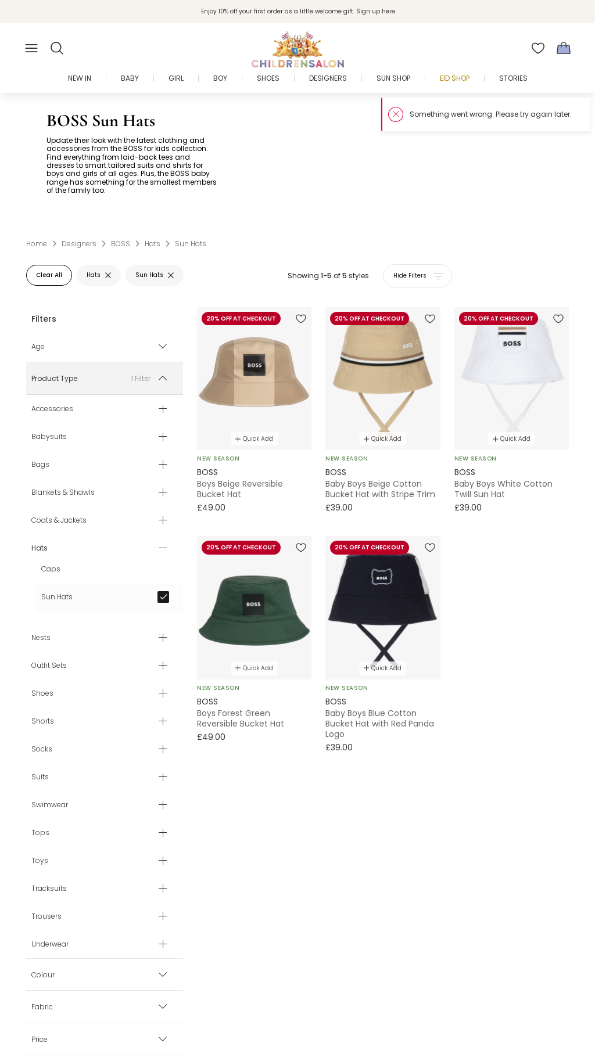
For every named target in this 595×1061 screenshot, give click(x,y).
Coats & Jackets (59, 519)
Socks (41, 748)
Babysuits (49, 436)
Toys (39, 860)
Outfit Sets (49, 665)
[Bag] (563, 48)
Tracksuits (49, 888)
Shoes (42, 692)
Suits (40, 776)
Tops (40, 832)
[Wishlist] (538, 48)
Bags (40, 464)
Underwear (50, 943)
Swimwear (49, 804)
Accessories (52, 408)
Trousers (46, 915)
